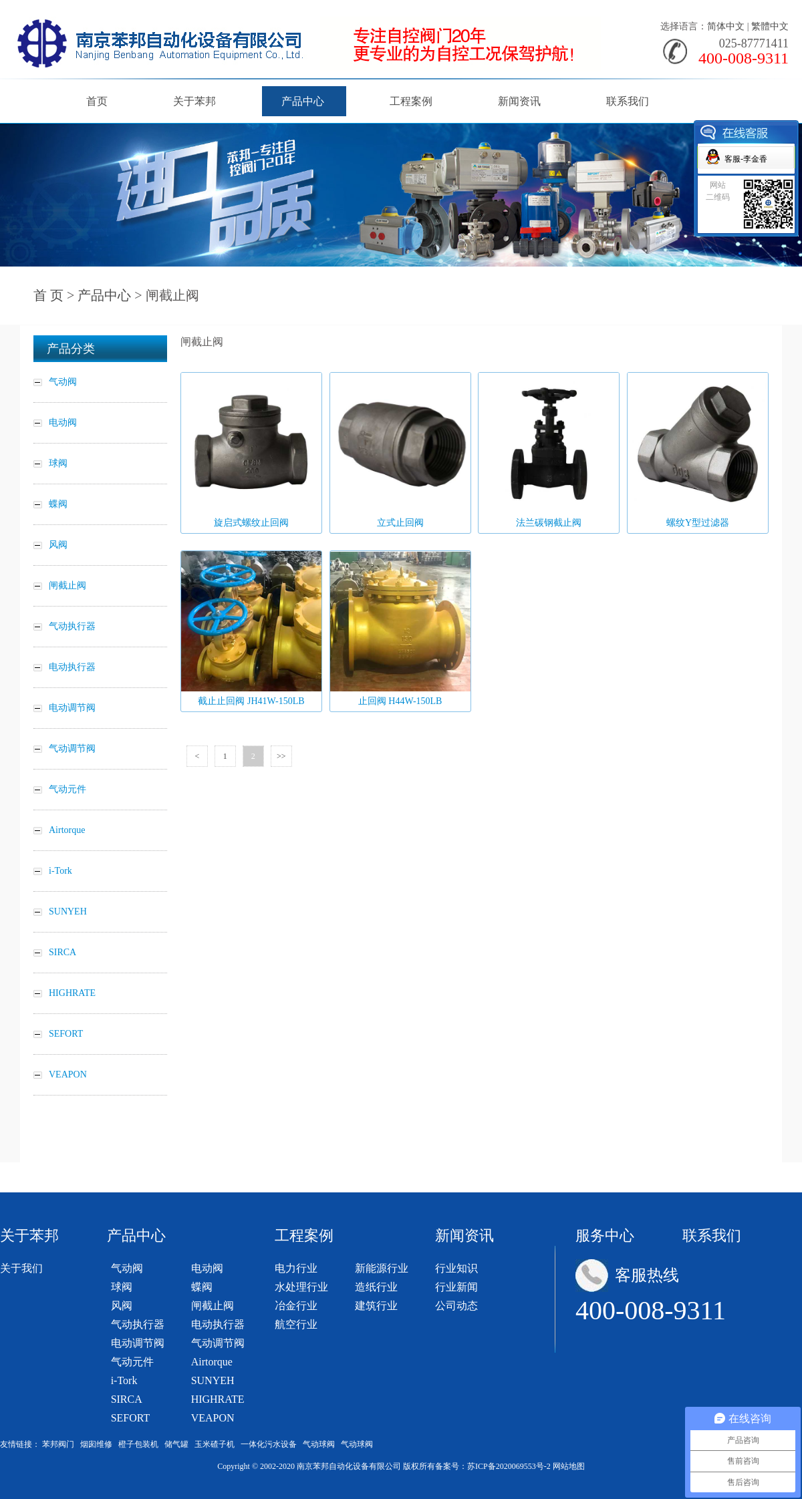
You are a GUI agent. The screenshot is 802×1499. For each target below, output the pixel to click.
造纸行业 (376, 1287)
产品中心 (302, 101)
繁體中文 (770, 26)
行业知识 (456, 1268)
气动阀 (127, 1268)
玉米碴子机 (214, 1444)
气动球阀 (319, 1444)
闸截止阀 (212, 1305)
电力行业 (296, 1268)
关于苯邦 (194, 101)
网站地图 (569, 1466)
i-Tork (124, 1380)
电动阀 (207, 1268)
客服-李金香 (745, 159)
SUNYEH (213, 1380)
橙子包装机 (138, 1444)
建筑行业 (376, 1305)
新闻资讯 (519, 101)
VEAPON (213, 1418)
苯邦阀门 (58, 1444)
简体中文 (726, 26)
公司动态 (456, 1305)
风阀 (121, 1305)
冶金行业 (296, 1305)
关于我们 (21, 1268)
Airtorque (212, 1361)
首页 (97, 101)
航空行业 (296, 1324)
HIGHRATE (218, 1399)
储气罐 (176, 1444)
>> (281, 756)
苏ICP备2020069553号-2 (509, 1466)
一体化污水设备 (269, 1444)
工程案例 (411, 101)
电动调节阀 (137, 1343)
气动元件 (132, 1361)
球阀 (121, 1287)
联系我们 (627, 101)
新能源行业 (381, 1268)
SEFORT (130, 1418)
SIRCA (126, 1399)
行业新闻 (456, 1287)
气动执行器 (137, 1324)
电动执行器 (218, 1324)
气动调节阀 (218, 1343)
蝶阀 (202, 1287)
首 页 (48, 295)
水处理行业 (301, 1287)
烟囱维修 (96, 1444)
